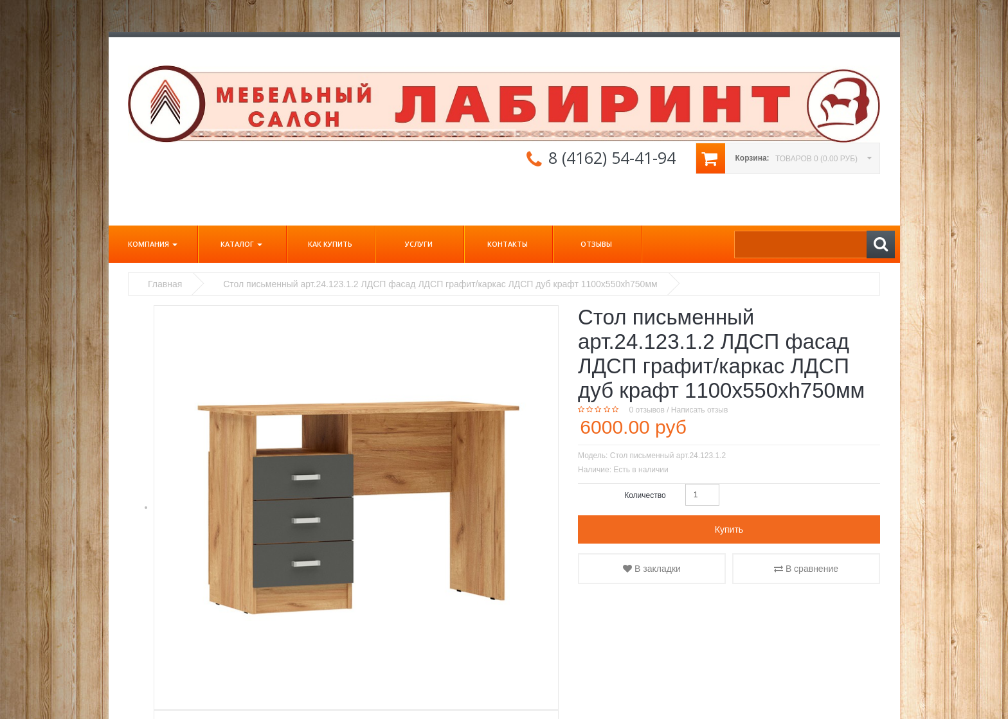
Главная (165, 284)
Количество (644, 495)
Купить (729, 529)
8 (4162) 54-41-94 (612, 157)
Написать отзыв (699, 409)
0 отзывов (647, 409)
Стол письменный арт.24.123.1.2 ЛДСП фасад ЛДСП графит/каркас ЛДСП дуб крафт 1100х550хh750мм (440, 284)
